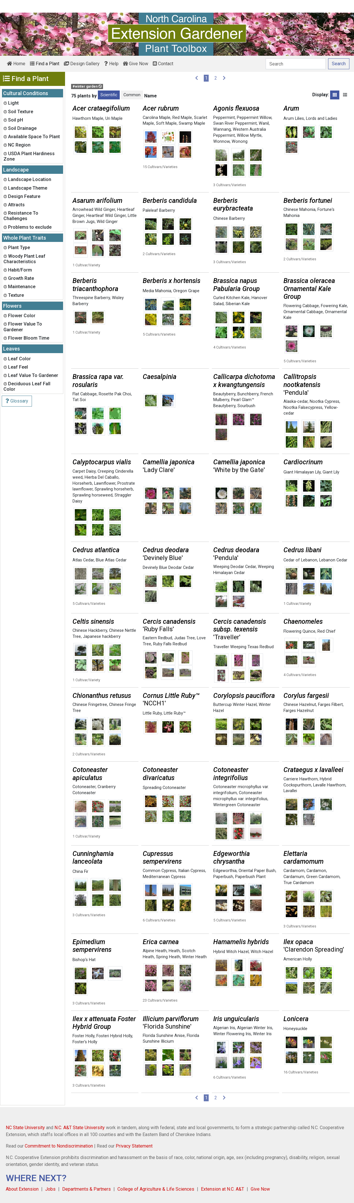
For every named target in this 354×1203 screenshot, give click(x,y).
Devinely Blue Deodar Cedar (168, 567)
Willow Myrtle (249, 135)
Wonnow (221, 141)
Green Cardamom (323, 876)
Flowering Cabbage (301, 305)
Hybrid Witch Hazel (231, 951)
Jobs (50, 1189)
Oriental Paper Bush (257, 870)
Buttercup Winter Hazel (235, 704)
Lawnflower (104, 483)
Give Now (135, 63)
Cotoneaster (84, 786)
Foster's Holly (85, 1042)
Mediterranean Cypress (164, 876)
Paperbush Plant (250, 876)
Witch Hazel (262, 951)
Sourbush (246, 405)
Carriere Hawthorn (300, 779)
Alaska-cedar (295, 401)
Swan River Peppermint (235, 123)
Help (111, 63)
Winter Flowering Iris (232, 1033)
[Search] (296, 63)
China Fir (80, 871)
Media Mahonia (157, 290)
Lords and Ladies (321, 118)
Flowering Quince (299, 631)
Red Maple (182, 117)
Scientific (108, 95)
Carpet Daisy (84, 471)
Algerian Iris (224, 1027)
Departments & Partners (86, 1189)
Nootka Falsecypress (302, 407)
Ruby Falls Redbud (170, 644)
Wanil (264, 123)
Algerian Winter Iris (254, 1027)
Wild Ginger (107, 221)
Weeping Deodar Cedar (234, 566)
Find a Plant (44, 63)
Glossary (16, 401)
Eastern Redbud (157, 638)
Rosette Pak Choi (115, 394)
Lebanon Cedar (333, 560)
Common (131, 95)
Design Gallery (82, 63)
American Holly (297, 959)
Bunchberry (247, 394)
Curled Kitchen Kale (231, 297)
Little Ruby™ (175, 713)
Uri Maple (114, 118)
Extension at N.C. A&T (222, 1189)
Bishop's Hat (84, 959)
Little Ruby (152, 713)
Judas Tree (184, 638)
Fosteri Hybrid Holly (114, 1035)
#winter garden (87, 86)
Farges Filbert (330, 704)
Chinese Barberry (229, 218)
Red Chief (326, 631)
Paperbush (223, 876)
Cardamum (293, 876)
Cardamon (316, 870)
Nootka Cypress (324, 401)
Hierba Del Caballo (102, 477)
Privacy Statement (134, 1146)
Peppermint (224, 117)
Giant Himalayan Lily (302, 472)
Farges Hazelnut (298, 710)
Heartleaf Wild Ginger (106, 215)
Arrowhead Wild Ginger (94, 209)
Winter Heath (194, 956)
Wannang (222, 129)
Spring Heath (168, 956)
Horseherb (82, 483)
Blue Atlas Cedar (111, 560)
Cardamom (293, 870)
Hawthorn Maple (88, 118)
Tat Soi (79, 399)
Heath (174, 950)
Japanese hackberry (102, 636)
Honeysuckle (295, 1028)
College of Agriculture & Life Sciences (155, 1189)
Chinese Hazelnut (299, 704)
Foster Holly (83, 1035)
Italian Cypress (191, 870)
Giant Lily (331, 472)
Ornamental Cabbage (303, 311)
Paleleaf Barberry (159, 210)
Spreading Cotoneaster (164, 787)
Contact (163, 63)
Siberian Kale (238, 303)
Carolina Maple (156, 117)
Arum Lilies (293, 118)
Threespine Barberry (91, 297)
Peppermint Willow (254, 117)
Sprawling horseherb (114, 489)
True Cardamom (298, 882)
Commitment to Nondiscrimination (59, 1146)
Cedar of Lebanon (300, 560)
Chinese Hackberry (90, 630)
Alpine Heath (155, 950)
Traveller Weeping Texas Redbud (243, 646)
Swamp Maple (192, 123)
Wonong (240, 141)
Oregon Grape (186, 290)
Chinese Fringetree (90, 704)
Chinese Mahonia (299, 209)
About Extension (22, 1189)
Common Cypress (159, 870)
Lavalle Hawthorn (329, 785)
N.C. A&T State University (79, 1127)
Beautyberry (224, 394)
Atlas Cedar (83, 560)
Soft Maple (166, 123)
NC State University (25, 1127)
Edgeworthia (225, 870)
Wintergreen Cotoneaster (236, 804)
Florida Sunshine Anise (164, 1035)
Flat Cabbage (85, 394)
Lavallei (290, 790)
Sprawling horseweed (93, 495)
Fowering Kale (334, 305)
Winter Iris (262, 1033)
